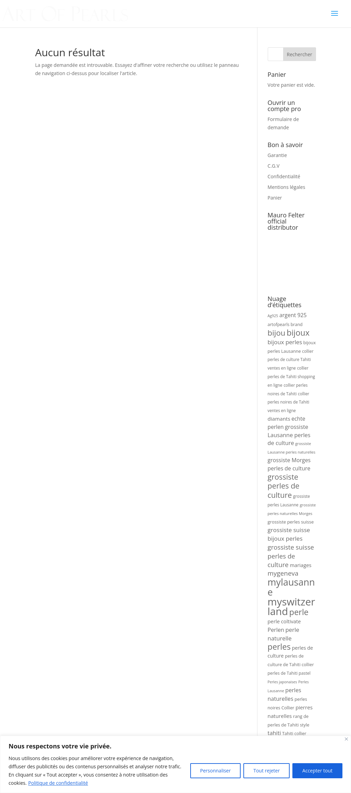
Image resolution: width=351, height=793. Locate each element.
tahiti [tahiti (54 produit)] (274, 733)
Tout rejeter (266, 770)
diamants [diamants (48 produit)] (279, 418)
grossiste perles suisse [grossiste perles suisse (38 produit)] (291, 522)
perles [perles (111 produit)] (279, 646)
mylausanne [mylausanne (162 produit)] (291, 587)
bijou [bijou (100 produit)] (277, 332)
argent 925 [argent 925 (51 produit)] (293, 315)
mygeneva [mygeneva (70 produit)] (283, 573)
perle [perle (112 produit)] (298, 611)
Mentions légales (286, 187)
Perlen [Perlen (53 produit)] (276, 630)
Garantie (277, 155)
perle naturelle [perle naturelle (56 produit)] (283, 634)
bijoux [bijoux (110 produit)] (298, 332)
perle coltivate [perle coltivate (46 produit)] (284, 621)
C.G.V (274, 166)
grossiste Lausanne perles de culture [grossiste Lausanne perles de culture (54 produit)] (289, 435)
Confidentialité (284, 176)
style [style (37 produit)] (304, 725)
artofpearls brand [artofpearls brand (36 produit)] (285, 324)
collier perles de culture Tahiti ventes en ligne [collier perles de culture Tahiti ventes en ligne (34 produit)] (291, 359)
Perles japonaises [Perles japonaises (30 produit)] (282, 682)
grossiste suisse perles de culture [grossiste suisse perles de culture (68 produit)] (291, 556)
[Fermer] (346, 739)
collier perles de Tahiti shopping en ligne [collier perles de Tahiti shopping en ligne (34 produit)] (291, 376)
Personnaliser (215, 770)
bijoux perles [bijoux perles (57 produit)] (285, 342)
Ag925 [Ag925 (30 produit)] (273, 315)
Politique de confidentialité (58, 783)
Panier (275, 197)
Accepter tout (317, 770)
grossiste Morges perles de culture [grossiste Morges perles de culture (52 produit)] (289, 464)
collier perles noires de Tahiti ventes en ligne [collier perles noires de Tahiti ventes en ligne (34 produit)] (289, 402)
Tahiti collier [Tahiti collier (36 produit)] (294, 733)
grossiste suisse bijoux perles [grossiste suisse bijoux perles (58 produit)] (289, 534)
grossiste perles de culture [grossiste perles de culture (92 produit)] (284, 486)
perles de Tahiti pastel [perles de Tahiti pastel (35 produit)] (289, 673)
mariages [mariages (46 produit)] (300, 565)
